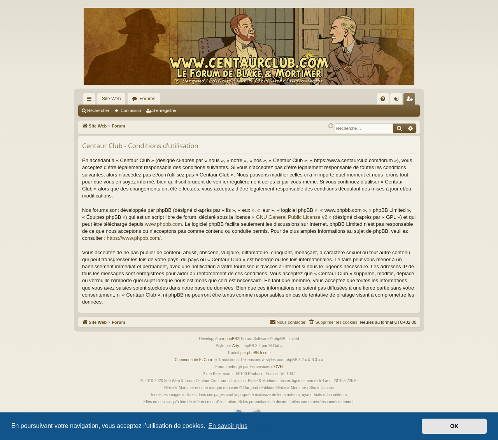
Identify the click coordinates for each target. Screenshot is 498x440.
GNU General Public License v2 (292, 217)
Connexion (131, 110)
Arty (235, 346)
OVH (278, 367)
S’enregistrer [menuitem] (411, 100)
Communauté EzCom (193, 360)
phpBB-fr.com (259, 353)
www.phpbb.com (163, 224)
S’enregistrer (165, 110)
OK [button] (454, 426)
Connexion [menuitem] (398, 100)
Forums (147, 98)
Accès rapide (90, 100)
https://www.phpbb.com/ (134, 238)
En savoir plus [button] (227, 426)
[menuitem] (383, 99)
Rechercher (98, 110)
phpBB (231, 339)
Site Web (111, 98)
